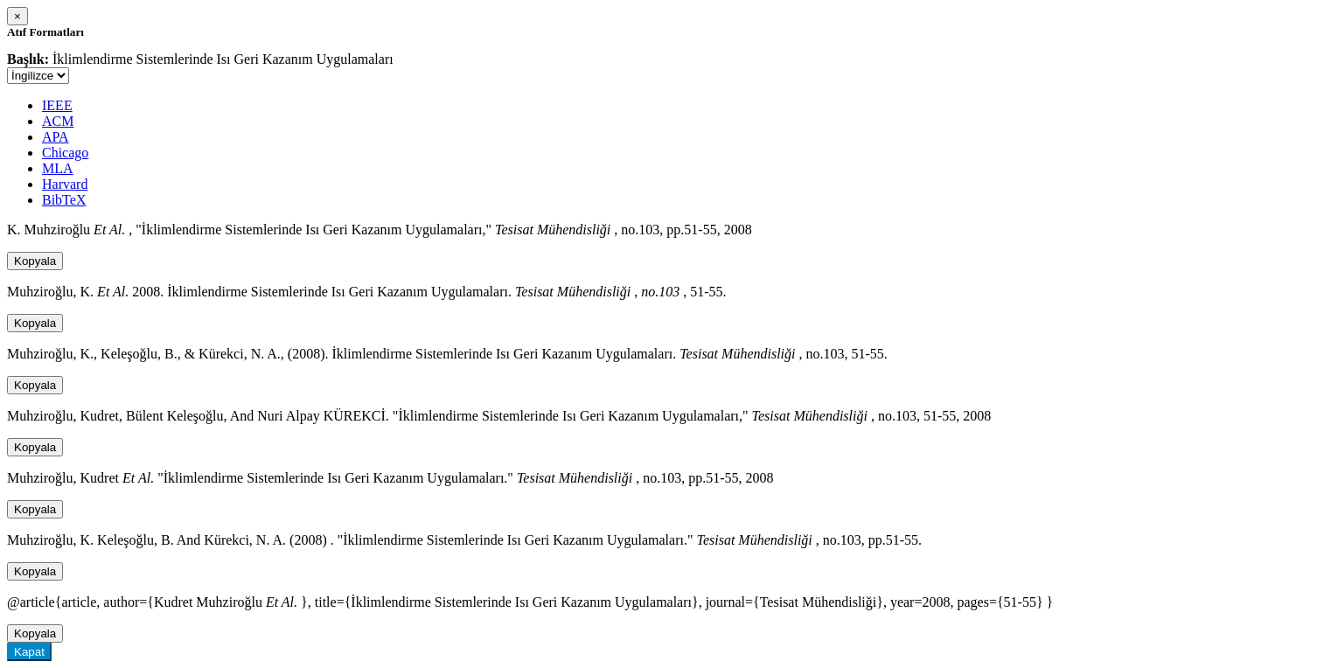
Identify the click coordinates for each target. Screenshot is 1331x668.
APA (55, 136)
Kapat (29, 651)
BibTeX (64, 199)
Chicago (65, 152)
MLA (57, 168)
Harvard (64, 184)
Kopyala (35, 261)
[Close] (17, 16)
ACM (57, 121)
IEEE (57, 105)
